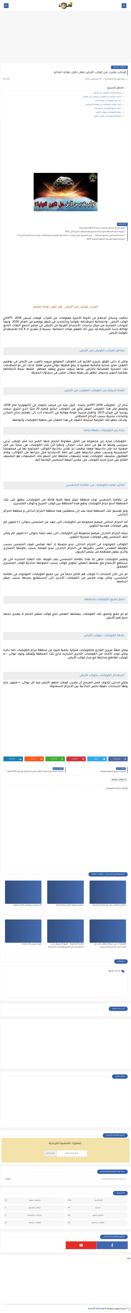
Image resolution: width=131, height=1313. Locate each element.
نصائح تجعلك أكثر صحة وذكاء (70, 905)
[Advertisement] (65, 38)
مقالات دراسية (86, 1223)
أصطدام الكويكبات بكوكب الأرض (107, 116)
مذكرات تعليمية (23, 1215)
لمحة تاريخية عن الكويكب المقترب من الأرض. (102, 97)
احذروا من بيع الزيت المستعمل (27, 905)
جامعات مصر (23, 1200)
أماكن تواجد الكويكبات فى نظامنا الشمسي (103, 105)
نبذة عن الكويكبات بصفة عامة (108, 101)
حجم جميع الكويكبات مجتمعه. (108, 109)
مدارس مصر (86, 1215)
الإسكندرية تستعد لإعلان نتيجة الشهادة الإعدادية (101, 228)
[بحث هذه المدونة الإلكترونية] (70, 1179)
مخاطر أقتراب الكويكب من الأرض (107, 93)
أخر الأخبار (85, 1200)
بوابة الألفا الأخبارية (96, 1309)
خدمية (84, 1208)
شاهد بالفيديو (23, 1208)
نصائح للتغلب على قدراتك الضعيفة (109, 905)
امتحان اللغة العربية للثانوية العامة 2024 (105, 239)
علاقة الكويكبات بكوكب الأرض (108, 112)
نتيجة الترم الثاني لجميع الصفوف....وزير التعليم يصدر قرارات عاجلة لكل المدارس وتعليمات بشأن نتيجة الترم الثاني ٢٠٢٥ (70, 235)
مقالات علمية (119, 67)
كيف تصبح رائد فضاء (31, 944)
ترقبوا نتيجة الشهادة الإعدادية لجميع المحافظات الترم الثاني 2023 (94, 232)
